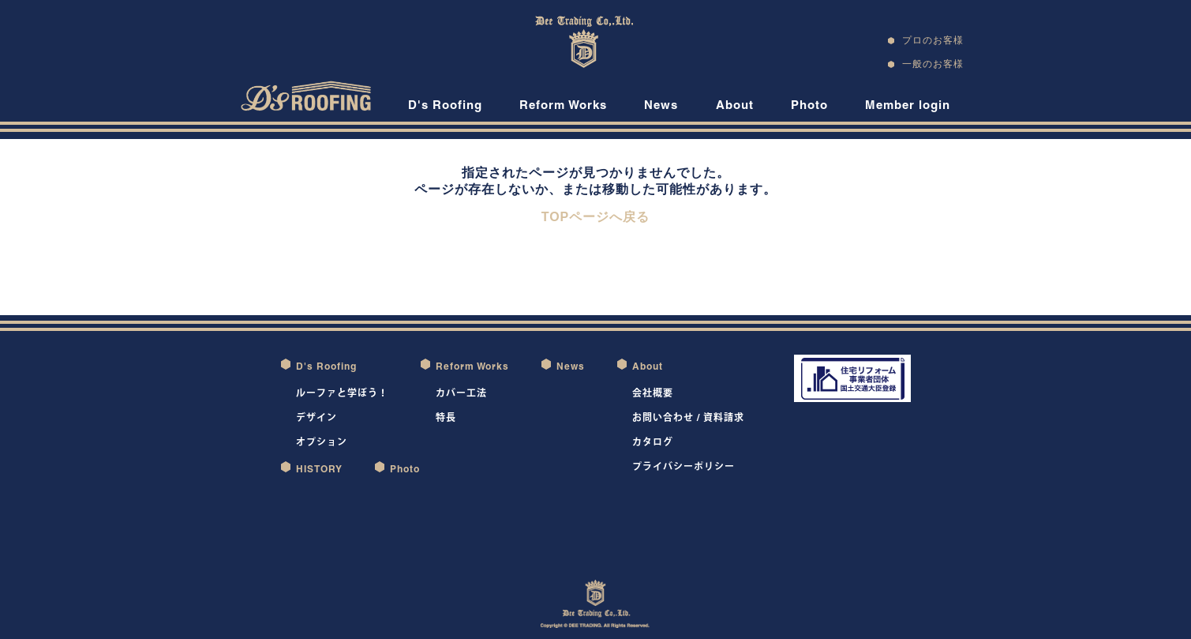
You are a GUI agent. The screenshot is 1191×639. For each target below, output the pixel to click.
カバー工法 (461, 393)
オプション (321, 442)
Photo (809, 104)
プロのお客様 (933, 40)
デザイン (316, 417)
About (735, 104)
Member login (907, 104)
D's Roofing (445, 104)
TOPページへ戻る (595, 217)
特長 (446, 417)
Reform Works (563, 104)
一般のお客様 (933, 64)
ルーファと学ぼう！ (342, 393)
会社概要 (652, 393)
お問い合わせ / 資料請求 (688, 417)
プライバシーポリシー (683, 466)
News (661, 104)
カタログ (652, 442)
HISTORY (319, 469)
